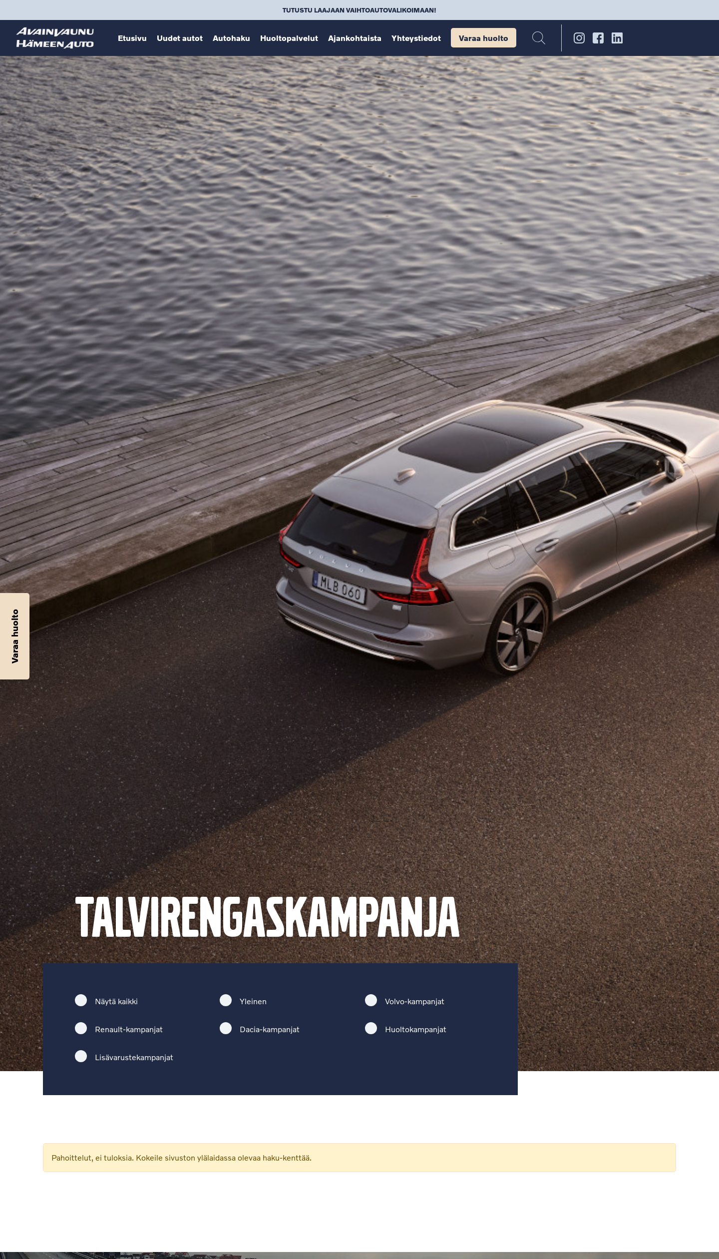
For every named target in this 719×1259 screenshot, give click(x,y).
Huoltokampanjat (415, 1029)
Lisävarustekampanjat (134, 1057)
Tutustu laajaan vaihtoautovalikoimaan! (359, 9)
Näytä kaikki (116, 1001)
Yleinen (253, 1001)
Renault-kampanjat (129, 1029)
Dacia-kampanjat (270, 1029)
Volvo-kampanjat (414, 1001)
